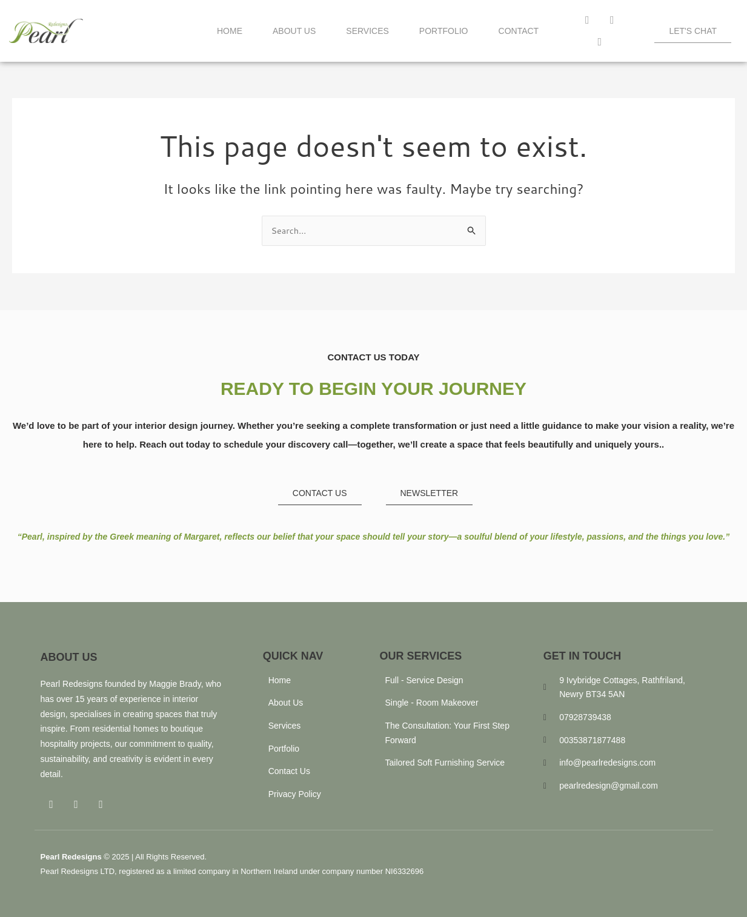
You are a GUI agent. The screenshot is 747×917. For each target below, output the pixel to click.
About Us (294, 31)
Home (229, 31)
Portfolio (443, 31)
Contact (519, 31)
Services (367, 31)
